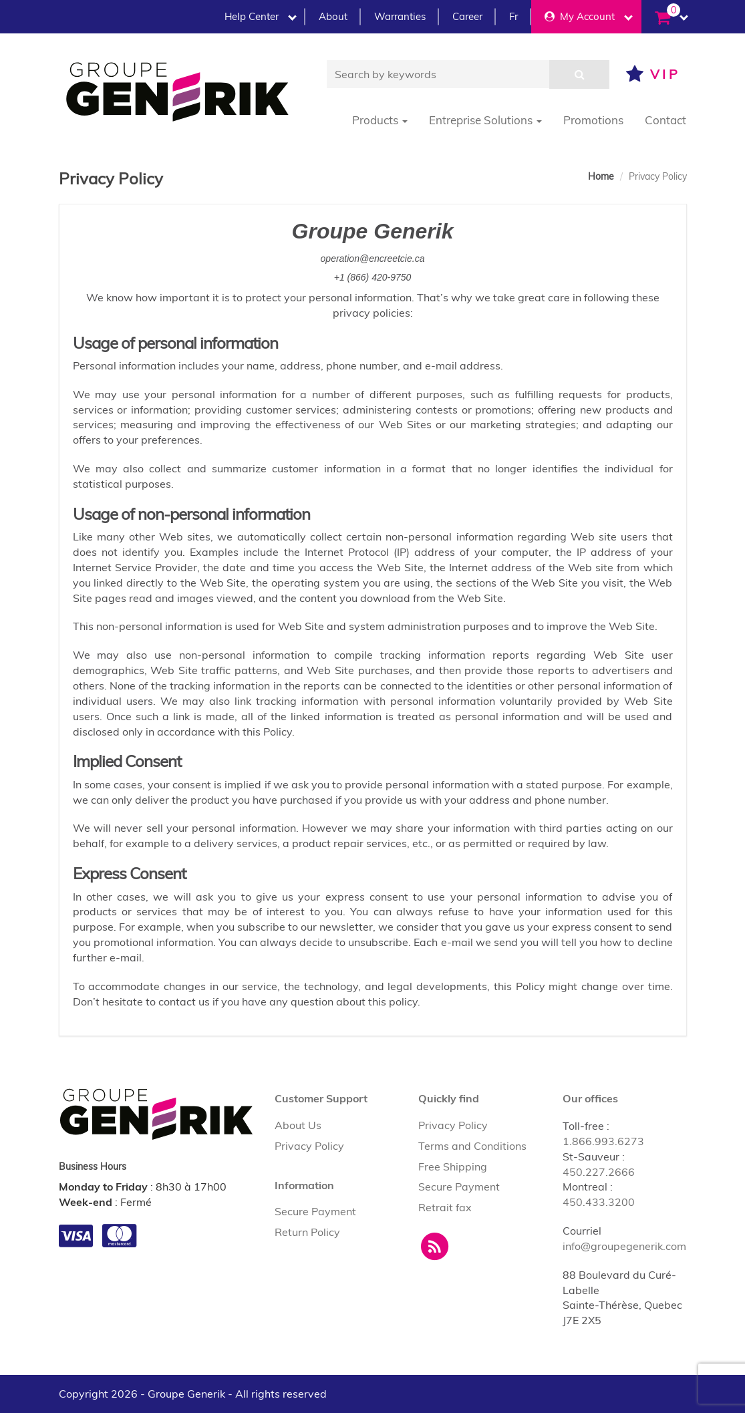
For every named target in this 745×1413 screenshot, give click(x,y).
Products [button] (380, 120)
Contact (665, 120)
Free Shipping (452, 1166)
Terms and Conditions (472, 1145)
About (333, 16)
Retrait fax (445, 1207)
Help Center (261, 16)
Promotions (593, 120)
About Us (298, 1125)
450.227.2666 (599, 1172)
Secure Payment (315, 1211)
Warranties (400, 16)
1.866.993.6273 (603, 1141)
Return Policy (307, 1232)
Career (467, 16)
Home (601, 176)
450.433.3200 (599, 1202)
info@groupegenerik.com (624, 1246)
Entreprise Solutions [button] (485, 120)
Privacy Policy (309, 1145)
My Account (589, 16)
